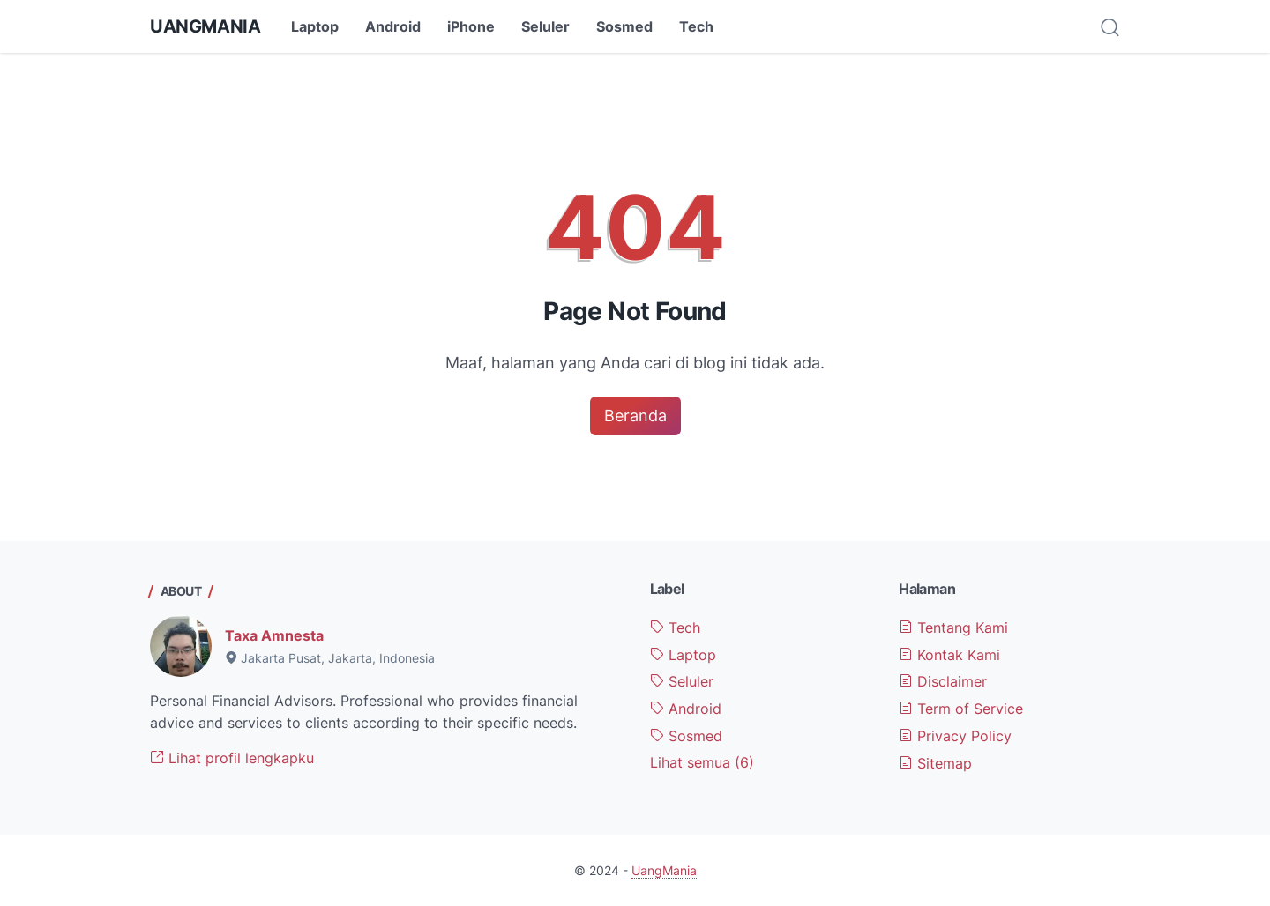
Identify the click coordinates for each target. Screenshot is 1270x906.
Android (393, 26)
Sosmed (624, 26)
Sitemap (935, 763)
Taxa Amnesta (274, 635)
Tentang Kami (953, 627)
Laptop (315, 26)
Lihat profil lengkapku (232, 758)
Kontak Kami (949, 655)
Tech (696, 26)
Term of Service (961, 708)
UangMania (205, 26)
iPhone (471, 26)
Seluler (545, 26)
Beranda (635, 415)
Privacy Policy (955, 736)
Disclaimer (943, 681)
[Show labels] (702, 763)
